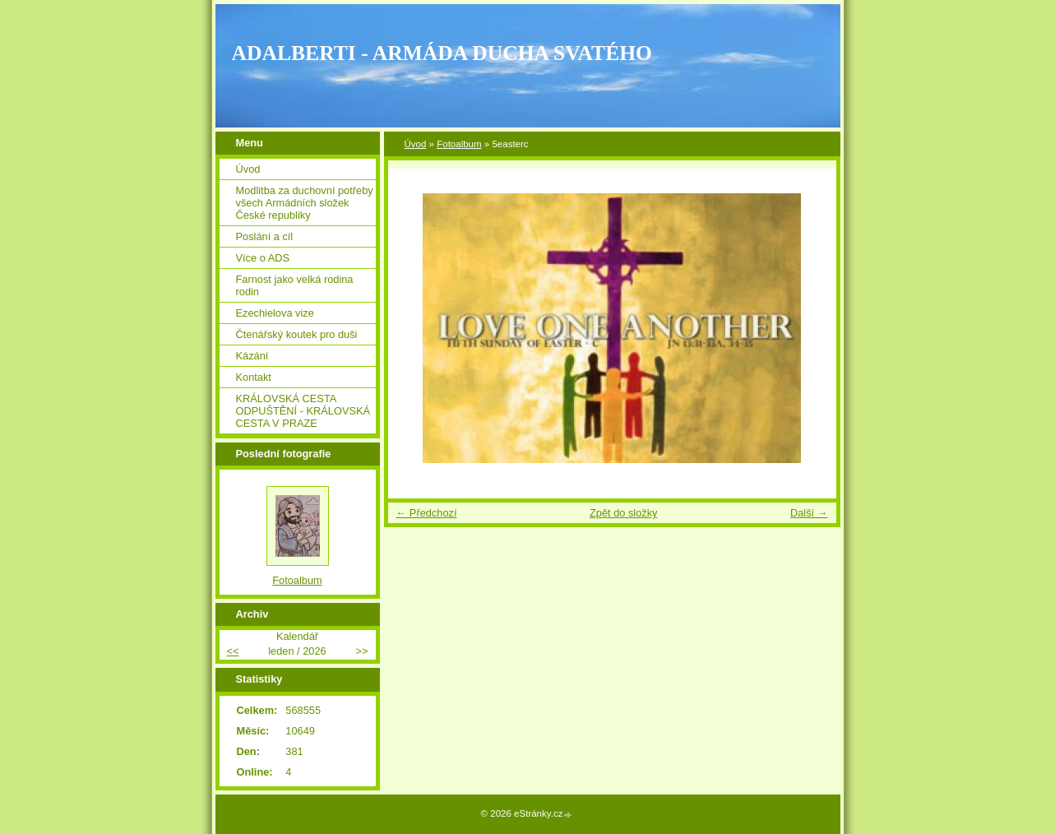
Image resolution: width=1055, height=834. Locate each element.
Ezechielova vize (275, 313)
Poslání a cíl (265, 236)
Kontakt (253, 377)
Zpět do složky (624, 513)
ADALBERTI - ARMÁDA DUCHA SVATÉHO (442, 53)
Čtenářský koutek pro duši (297, 334)
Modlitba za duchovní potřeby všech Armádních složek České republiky (304, 202)
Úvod (416, 144)
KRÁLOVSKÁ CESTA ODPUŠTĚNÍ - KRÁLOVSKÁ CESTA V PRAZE (303, 410)
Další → (809, 513)
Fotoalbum (459, 144)
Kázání (252, 356)
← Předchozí (426, 513)
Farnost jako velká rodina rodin (295, 285)
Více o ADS (262, 258)
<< (233, 651)
